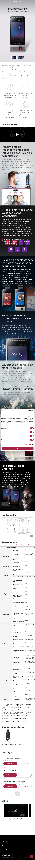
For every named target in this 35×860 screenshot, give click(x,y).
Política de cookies (7, 842)
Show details (28, 444)
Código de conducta (7, 849)
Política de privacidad (7, 838)
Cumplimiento (6, 845)
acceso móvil (24, 221)
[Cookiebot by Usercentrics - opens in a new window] (28, 410)
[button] (14, 57)
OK (17, 448)
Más (17, 793)
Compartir (24, 763)
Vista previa (10, 763)
